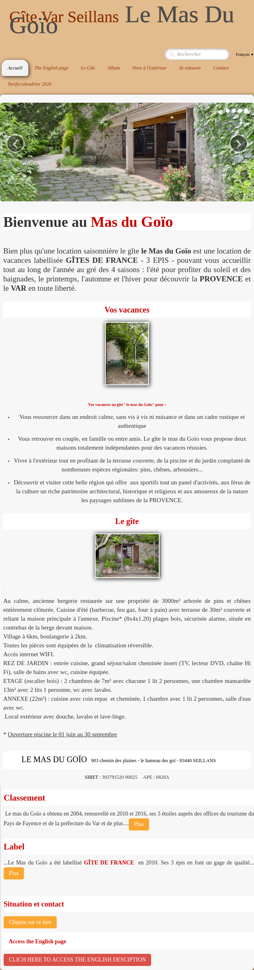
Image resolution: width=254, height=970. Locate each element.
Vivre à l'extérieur (149, 68)
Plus (139, 824)
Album (113, 68)
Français (245, 54)
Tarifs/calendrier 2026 (29, 84)
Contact (220, 68)
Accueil (15, 68)
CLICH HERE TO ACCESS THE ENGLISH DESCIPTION (77, 960)
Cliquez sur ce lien (30, 922)
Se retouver (190, 68)
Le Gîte (88, 68)
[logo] (128, 20)
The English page (51, 68)
